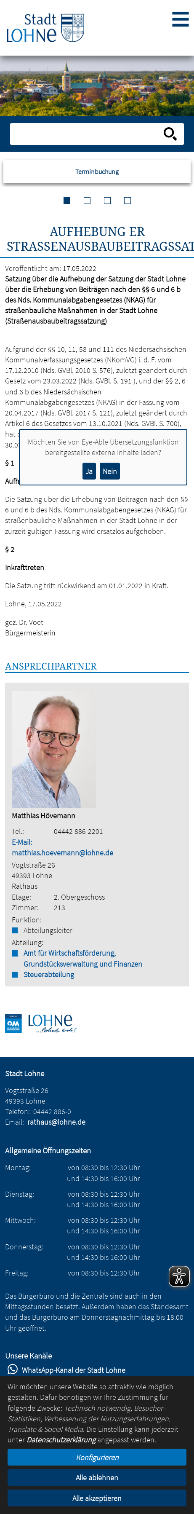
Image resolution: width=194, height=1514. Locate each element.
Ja (89, 471)
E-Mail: (22, 842)
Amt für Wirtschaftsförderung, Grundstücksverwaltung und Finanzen (83, 958)
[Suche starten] (170, 134)
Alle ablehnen (97, 1477)
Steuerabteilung (49, 974)
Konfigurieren (97, 1457)
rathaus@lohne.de (56, 1122)
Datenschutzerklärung (61, 1439)
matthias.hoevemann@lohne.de (62, 852)
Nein (110, 471)
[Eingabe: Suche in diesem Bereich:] (88, 134)
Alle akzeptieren (97, 1498)
